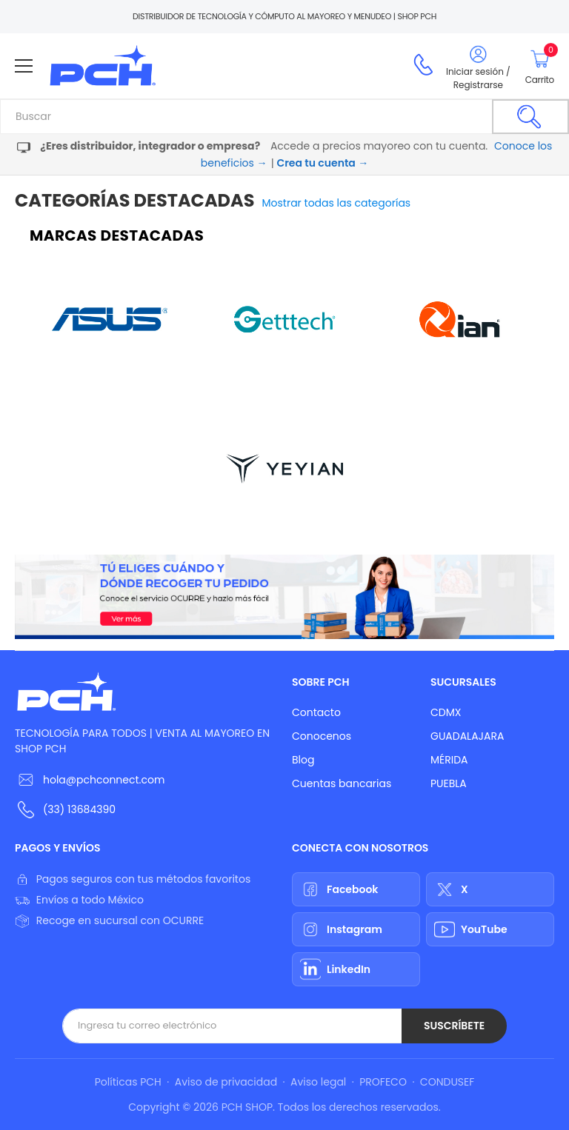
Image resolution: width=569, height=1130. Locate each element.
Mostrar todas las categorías (336, 202)
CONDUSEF (447, 1081)
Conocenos (321, 736)
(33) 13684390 (79, 809)
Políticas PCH (128, 1081)
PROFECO (383, 1081)
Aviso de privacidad (226, 1081)
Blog (303, 759)
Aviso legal (318, 1081)
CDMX (445, 712)
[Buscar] (530, 116)
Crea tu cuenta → (322, 163)
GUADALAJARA (467, 736)
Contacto (316, 712)
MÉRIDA (449, 759)
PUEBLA (448, 783)
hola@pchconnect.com (103, 779)
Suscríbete (454, 1025)
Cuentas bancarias (341, 783)
